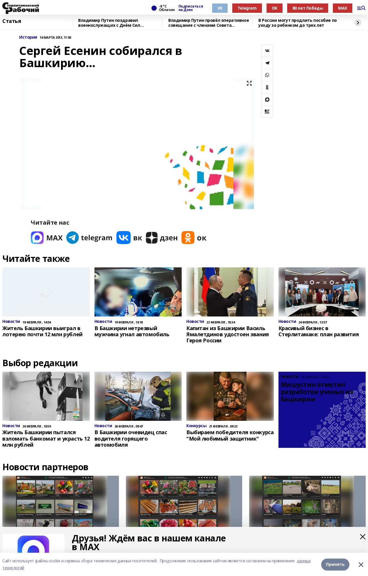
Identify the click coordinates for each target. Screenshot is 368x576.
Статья (11, 21)
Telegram (247, 8)
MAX (342, 8)
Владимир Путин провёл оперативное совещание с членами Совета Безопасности (208, 23)
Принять (335, 564)
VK (219, 8)
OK (274, 8)
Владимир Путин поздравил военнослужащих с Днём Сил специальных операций (109, 23)
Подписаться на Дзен (190, 8)
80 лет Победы (307, 8)
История (28, 37)
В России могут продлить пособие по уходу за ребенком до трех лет (297, 23)
